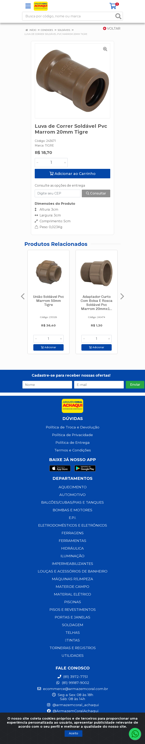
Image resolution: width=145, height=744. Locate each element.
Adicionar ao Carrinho (72, 173)
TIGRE (49, 145)
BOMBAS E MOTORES (72, 510)
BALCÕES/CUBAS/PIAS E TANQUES (72, 502)
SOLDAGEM (72, 625)
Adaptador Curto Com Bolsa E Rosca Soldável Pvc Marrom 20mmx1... (96, 303)
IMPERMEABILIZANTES (72, 563)
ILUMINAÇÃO (72, 556)
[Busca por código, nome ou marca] (68, 16)
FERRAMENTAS (72, 540)
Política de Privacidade (72, 435)
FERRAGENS (73, 533)
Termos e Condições (72, 450)
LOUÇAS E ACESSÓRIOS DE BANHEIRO (72, 571)
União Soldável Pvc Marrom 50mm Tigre (48, 301)
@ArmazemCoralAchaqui (72, 711)
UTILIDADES (73, 655)
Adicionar (48, 347)
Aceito (73, 733)
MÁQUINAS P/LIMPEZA (72, 579)
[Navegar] (22, 296)
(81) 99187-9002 (72, 683)
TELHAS (72, 632)
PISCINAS (72, 602)
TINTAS (72, 640)
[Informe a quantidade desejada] (51, 162)
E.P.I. (72, 517)
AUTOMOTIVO (72, 495)
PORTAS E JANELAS (72, 617)
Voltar (111, 28)
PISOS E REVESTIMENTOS (72, 609)
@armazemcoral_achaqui (72, 705)
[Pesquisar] (118, 16)
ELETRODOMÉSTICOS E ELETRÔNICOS (72, 525)
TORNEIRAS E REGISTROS (72, 648)
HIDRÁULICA (72, 548)
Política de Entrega (73, 442)
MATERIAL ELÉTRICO (72, 594)
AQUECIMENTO (73, 487)
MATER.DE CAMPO (72, 586)
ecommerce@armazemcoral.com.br (72, 689)
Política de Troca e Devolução (72, 427)
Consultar (96, 193)
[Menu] (28, 6)
